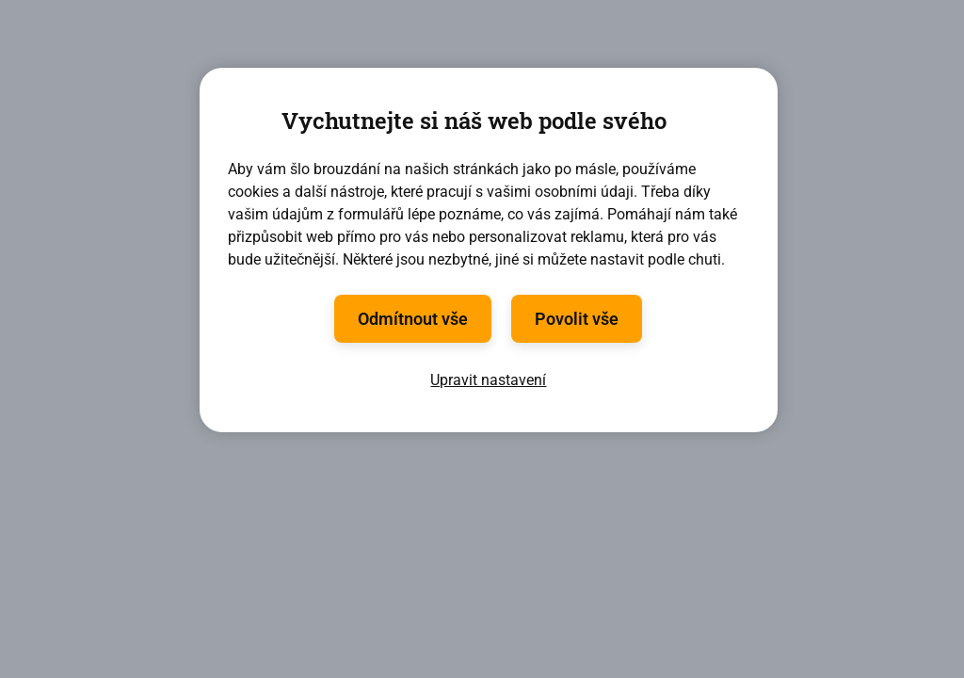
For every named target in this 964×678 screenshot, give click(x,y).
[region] (489, 250)
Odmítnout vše (413, 319)
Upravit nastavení (488, 380)
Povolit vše (577, 319)
